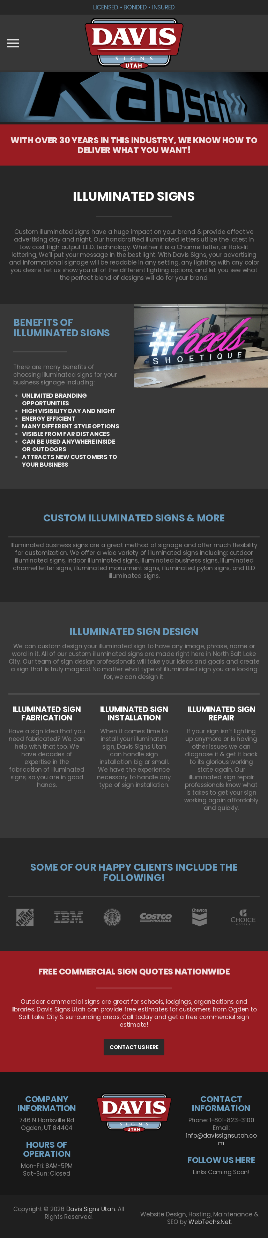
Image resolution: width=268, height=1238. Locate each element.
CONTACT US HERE (134, 1047)
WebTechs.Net (209, 1222)
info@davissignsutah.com (221, 1139)
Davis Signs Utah (90, 1209)
